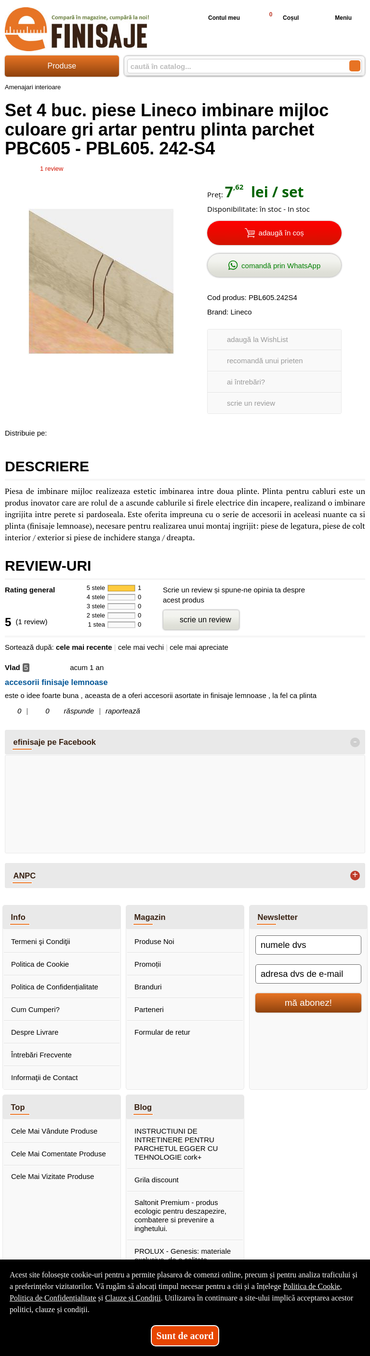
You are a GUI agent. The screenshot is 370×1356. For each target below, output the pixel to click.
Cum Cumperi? (35, 1009)
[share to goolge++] (76, 431)
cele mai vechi (141, 647)
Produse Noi (154, 941)
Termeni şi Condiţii (40, 941)
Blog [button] (143, 1107)
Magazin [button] (150, 917)
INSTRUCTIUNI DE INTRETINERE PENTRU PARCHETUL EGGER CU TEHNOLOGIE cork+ (176, 1144)
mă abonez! (308, 1003)
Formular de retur (162, 1032)
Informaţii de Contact (44, 1077)
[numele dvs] (308, 945)
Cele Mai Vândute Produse (54, 1131)
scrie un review (251, 403)
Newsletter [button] (278, 917)
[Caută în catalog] (354, 65)
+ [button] (355, 875)
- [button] (355, 742)
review (51, 168)
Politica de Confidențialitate (54, 987)
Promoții (147, 964)
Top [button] (18, 1107)
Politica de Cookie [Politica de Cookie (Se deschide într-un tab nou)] (311, 1286)
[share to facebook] (56, 431)
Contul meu (216, 18)
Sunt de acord (185, 1335)
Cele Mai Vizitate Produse (52, 1176)
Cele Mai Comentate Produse (58, 1154)
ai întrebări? (246, 382)
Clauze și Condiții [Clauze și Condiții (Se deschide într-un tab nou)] (133, 1298)
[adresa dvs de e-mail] (308, 974)
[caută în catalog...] (234, 66)
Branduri (148, 987)
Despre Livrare (34, 1032)
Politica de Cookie (40, 964)
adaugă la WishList (257, 339)
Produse (62, 66)
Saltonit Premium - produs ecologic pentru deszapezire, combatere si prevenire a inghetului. (180, 1215)
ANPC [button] (24, 875)
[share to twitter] (97, 431)
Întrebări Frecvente (41, 1055)
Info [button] (18, 917)
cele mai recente (84, 647)
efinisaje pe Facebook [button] (54, 742)
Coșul (280, 17)
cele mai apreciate (199, 647)
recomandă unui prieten (265, 360)
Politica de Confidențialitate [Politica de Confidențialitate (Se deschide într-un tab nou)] (53, 1298)
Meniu (335, 18)
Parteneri (149, 1009)
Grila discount (156, 1180)
